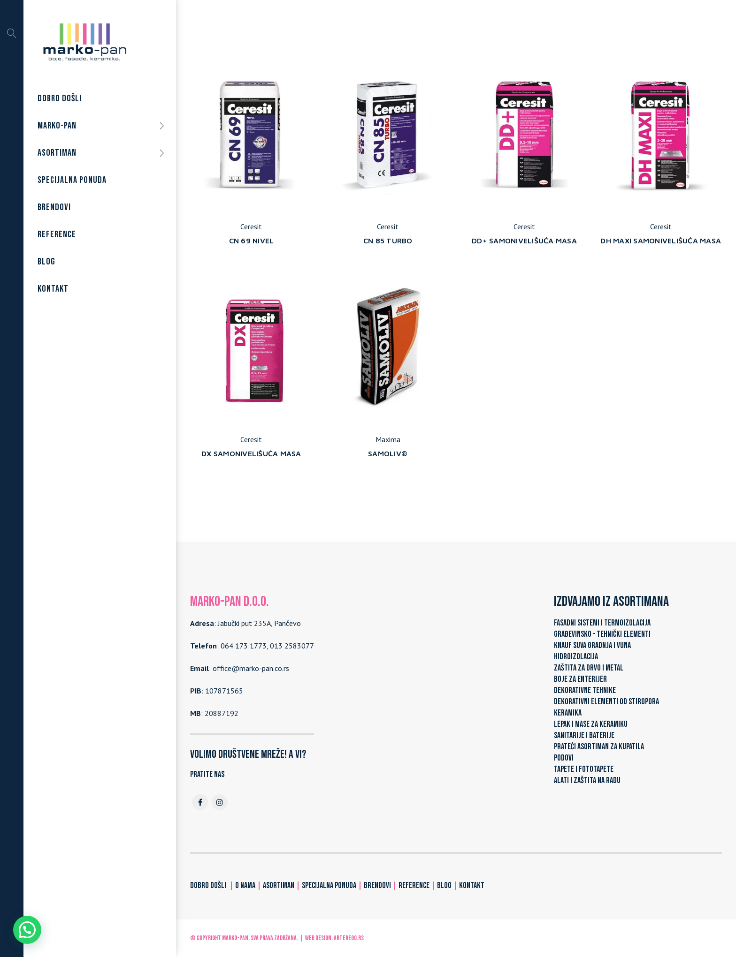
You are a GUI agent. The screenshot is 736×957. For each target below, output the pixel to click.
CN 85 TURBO (388, 240)
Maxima (388, 439)
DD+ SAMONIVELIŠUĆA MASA (524, 240)
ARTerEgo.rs (349, 938)
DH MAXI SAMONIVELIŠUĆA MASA (660, 240)
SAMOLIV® (387, 453)
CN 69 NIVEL (251, 240)
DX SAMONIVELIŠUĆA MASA (251, 453)
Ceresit (251, 226)
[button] (27, 930)
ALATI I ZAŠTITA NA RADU (587, 780)
